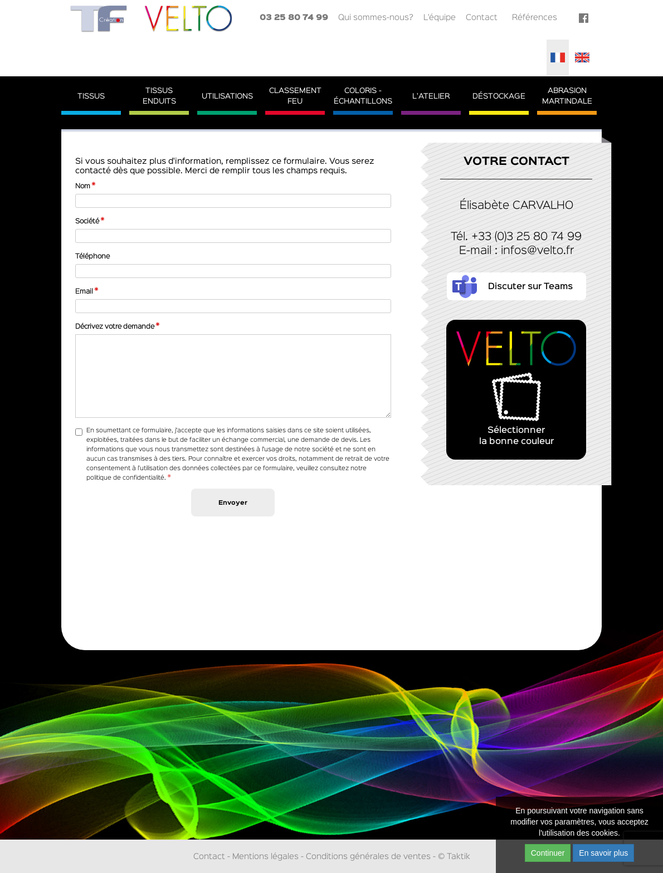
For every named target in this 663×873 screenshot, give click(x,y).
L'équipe (439, 17)
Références (534, 17)
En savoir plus (603, 852)
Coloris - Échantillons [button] (363, 96)
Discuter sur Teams (530, 287)
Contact (482, 17)
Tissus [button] (91, 96)
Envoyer (232, 503)
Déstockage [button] (498, 96)
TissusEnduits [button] (159, 96)
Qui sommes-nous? (375, 17)
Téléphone (92, 256)
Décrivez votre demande (114, 327)
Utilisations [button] (227, 96)
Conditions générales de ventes (368, 856)
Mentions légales (265, 856)
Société (87, 221)
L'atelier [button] (431, 96)
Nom (82, 186)
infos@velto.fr (537, 251)
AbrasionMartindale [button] (567, 96)
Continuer (548, 852)
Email (84, 292)
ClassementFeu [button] (295, 96)
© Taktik (454, 856)
